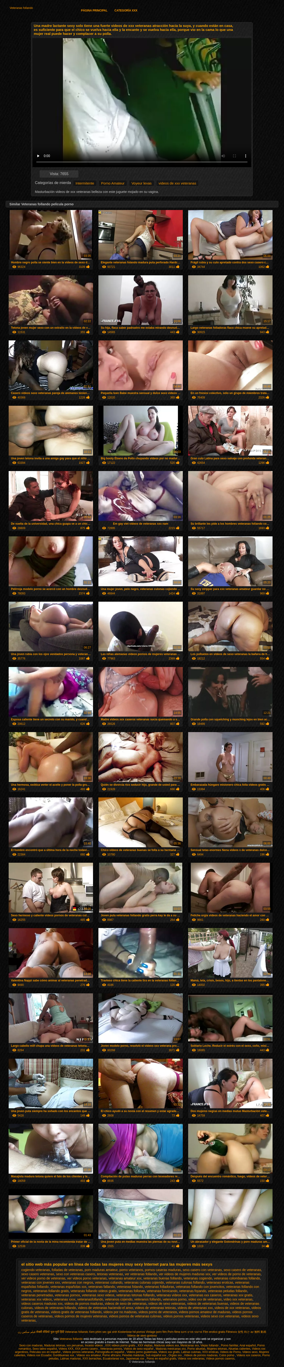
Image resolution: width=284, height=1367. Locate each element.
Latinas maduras (70, 1358)
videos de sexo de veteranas (125, 1303)
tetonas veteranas (110, 1274)
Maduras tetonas (54, 1345)
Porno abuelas (196, 1348)
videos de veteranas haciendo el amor (105, 1308)
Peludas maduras (133, 1355)
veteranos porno (175, 1299)
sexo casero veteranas (37, 1274)
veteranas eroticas (219, 1282)
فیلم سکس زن (27, 1332)
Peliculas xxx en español (45, 1352)
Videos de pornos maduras (201, 1355)
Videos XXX (65, 1348)
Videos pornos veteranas (78, 1352)
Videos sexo (249, 1352)
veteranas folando (130, 1287)
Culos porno (227, 1355)
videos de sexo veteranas (166, 1303)
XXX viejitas (145, 1345)
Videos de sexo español (139, 1348)
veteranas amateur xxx (125, 1278)
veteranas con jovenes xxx (40, 1282)
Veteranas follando (21, 8)
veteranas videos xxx (171, 1295)
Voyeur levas (142, 183)
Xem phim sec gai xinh (103, 1332)
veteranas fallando (101, 1287)
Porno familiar (229, 1345)
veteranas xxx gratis (237, 1295)
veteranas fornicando (162, 1291)
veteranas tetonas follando (135, 1295)
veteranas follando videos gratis (94, 1291)
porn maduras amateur (101, 1270)
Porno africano (111, 1355)
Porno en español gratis (161, 1358)
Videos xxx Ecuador (39, 1355)
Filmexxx (231, 1332)
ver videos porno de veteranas (43, 1278)
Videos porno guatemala (141, 1352)
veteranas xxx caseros (205, 1295)
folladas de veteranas (67, 1270)
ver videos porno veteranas (87, 1278)
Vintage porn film (156, 1332)
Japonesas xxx (135, 1358)
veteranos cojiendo (119, 1299)
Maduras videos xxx (166, 1345)
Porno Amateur (113, 183)
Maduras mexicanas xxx (171, 1348)
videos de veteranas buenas (207, 1303)
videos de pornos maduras (84, 1303)
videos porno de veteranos (157, 1312)
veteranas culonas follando (185, 1282)
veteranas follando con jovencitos (200, 1287)
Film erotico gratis (214, 1332)
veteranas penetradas (37, 1295)
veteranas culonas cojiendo (144, 1282)
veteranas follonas (132, 1291)
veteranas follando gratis (51, 1291)
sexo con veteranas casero (75, 1274)
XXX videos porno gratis (120, 1345)
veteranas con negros (77, 1282)
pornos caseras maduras (163, 1270)
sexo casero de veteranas (242, 1270)
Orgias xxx (176, 1355)
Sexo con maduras (31, 1345)
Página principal (94, 10)
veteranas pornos (67, 1295)
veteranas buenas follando (162, 1278)
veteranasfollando (90, 1299)
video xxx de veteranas (205, 1299)
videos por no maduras (120, 1312)
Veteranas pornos (111, 1348)
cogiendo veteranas (35, 1270)
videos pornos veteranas (181, 1316)
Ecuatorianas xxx (113, 1358)
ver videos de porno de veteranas (236, 1274)
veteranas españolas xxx (68, 1287)
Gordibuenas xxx (64, 1355)
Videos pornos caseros (220, 1358)
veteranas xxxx (64, 1299)
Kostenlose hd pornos (131, 1332)
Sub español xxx (156, 1355)
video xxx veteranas (238, 1299)
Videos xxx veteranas (191, 1358)
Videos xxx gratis (169, 1352)
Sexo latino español (44, 1348)
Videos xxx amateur (88, 1355)
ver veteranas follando (141, 1274)
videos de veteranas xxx (195, 1308)
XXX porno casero (87, 1348)
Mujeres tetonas (217, 1348)
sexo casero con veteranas (202, 1270)
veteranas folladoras (159, 1287)
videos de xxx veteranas (177, 183)
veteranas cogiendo (197, 1278)
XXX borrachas (92, 1358)
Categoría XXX (126, 10)
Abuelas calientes (239, 1348)
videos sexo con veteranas (220, 1316)
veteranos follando (147, 1299)
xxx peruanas (75, 1345)
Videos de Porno (230, 1352)
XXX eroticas (210, 1352)
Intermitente (84, 183)
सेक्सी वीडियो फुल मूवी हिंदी (50, 1332)
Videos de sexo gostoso (142, 1335)
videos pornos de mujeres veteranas (80, 1316)
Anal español (248, 1345)
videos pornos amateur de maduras (204, 1312)
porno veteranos (131, 1270)
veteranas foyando (192, 1291)
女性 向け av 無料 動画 (252, 1332)
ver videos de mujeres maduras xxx (184, 1274)
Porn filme (174, 1332)
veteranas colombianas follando (237, 1278)
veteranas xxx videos (36, 1299)
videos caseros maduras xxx (42, 1303)
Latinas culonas (191, 1352)
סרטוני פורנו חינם (191, 1332)
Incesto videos (94, 1345)
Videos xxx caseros (249, 1355)
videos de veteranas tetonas (155, 1308)
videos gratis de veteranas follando (76, 1312)
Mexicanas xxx (189, 1345)
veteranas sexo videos (98, 1295)
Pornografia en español (110, 1352)
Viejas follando (209, 1345)
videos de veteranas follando (55, 1308)
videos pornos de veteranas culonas (135, 1316)
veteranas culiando (108, 1282)
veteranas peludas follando (227, 1291)
